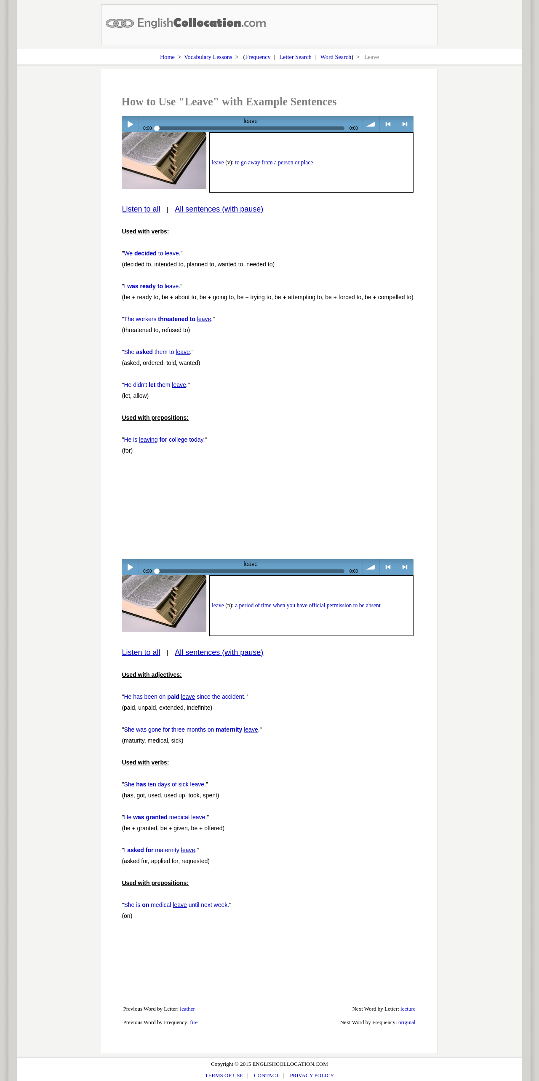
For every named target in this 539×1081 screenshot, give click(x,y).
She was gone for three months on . (191, 729)
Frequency (257, 57)
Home (167, 57)
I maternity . (160, 850)
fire (193, 1022)
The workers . (168, 319)
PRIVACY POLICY (312, 1075)
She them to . (157, 352)
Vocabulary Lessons (208, 57)
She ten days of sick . (165, 784)
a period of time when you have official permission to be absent (308, 605)
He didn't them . (155, 384)
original (407, 1022)
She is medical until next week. (176, 904)
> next (405, 124)
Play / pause (130, 124)
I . (152, 286)
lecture (408, 1009)
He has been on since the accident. (184, 696)
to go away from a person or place (274, 162)
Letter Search (295, 57)
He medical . (165, 817)
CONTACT (266, 1075)
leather (187, 1009)
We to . (152, 253)
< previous (388, 124)
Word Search (335, 57)
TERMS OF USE (224, 1075)
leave (218, 162)
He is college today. (164, 439)
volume (371, 124)
